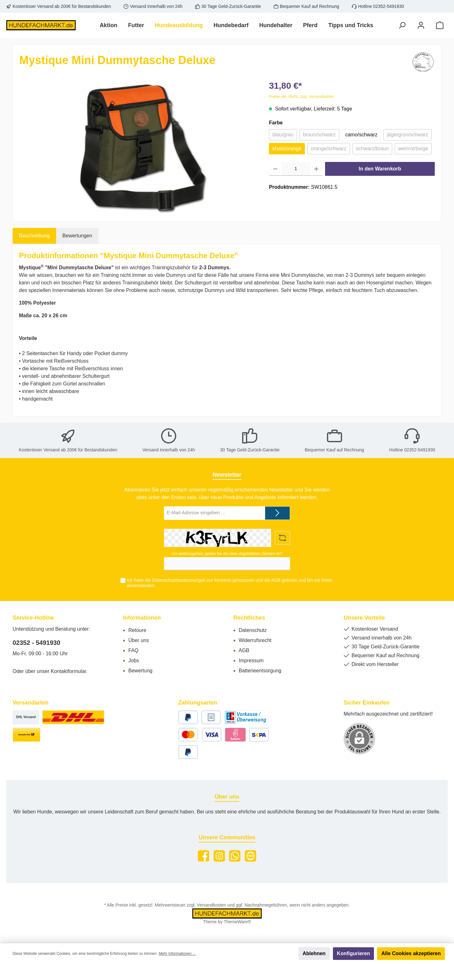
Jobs (133, 660)
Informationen (142, 618)
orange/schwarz (328, 148)
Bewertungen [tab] (77, 235)
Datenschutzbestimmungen (179, 580)
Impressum (251, 660)
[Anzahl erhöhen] (316, 169)
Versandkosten (211, 904)
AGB (276, 580)
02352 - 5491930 (36, 642)
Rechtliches (249, 618)
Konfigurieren (353, 953)
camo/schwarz (361, 134)
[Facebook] (203, 856)
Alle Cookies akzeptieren (411, 953)
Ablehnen (314, 953)
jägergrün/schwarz (407, 134)
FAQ (133, 650)
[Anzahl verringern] (275, 169)
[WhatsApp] (235, 856)
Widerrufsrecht (255, 640)
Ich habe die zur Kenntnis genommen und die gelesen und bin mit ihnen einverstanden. (229, 583)
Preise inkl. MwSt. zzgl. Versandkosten (301, 96)
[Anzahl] (296, 169)
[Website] (250, 856)
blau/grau (283, 134)
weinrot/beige (413, 148)
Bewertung (140, 670)
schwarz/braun (372, 148)
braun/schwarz (319, 134)
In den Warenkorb (380, 168)
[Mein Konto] (421, 25)
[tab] (34, 236)
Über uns (138, 640)
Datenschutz (253, 630)
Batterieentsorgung (260, 670)
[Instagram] (219, 856)
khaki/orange (286, 148)
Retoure (137, 630)
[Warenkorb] (440, 25)
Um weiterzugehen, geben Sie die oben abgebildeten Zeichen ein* (227, 553)
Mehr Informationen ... (177, 953)
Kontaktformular (68, 671)
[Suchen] (402, 25)
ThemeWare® (237, 921)
